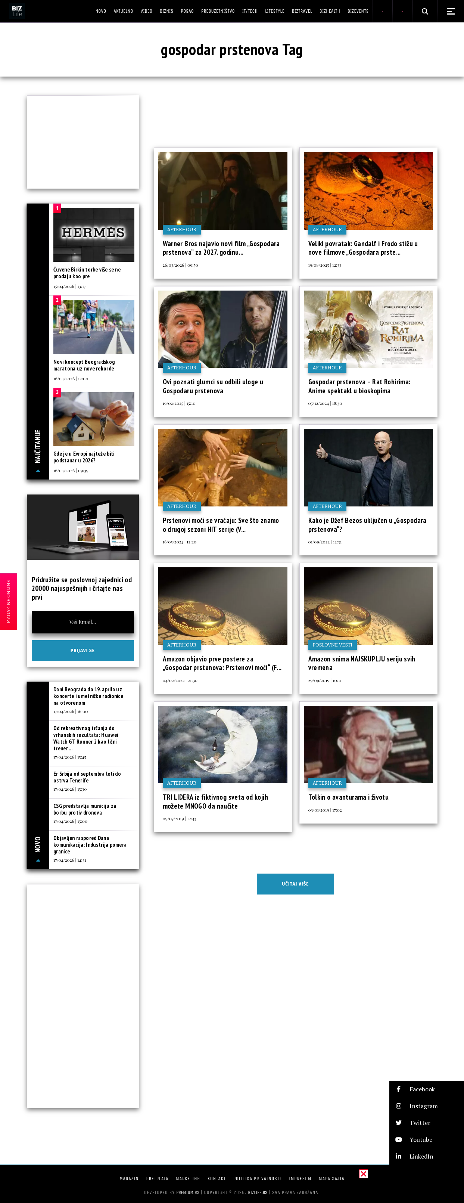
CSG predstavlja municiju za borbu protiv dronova (84, 809)
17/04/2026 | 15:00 (70, 821)
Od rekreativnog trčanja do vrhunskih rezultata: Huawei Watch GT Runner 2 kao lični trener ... (85, 738)
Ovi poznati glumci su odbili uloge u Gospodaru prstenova (213, 386)
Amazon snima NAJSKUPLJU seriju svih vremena (361, 663)
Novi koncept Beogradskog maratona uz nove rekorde (84, 365)
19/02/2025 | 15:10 (179, 403)
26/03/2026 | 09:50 (180, 265)
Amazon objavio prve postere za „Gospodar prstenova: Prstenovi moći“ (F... (222, 663)
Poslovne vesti (332, 645)
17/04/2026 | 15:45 (69, 757)
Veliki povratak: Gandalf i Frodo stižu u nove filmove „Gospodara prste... (363, 248)
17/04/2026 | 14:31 (69, 860)
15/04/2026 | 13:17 (69, 286)
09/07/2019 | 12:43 (179, 818)
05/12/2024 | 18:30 (325, 403)
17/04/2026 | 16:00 (70, 711)
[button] (426, 1089)
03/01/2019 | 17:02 (325, 810)
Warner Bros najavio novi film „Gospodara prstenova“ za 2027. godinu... (221, 248)
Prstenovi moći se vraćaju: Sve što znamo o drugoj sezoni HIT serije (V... (221, 525)
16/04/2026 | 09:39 (70, 470)
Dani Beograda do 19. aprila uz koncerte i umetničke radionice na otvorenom (88, 696)
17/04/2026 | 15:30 (70, 789)
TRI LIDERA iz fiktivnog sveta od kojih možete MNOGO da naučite (215, 801)
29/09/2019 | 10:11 (325, 680)
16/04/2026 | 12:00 (70, 378)
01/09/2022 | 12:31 (325, 542)
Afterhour (181, 229)
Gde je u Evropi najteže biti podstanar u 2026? (83, 457)
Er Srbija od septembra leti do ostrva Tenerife (87, 777)
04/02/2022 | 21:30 (180, 680)
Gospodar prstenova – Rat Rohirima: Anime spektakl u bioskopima (359, 386)
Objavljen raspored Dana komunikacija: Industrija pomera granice (90, 844)
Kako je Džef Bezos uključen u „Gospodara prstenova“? (367, 525)
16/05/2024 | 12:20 (180, 542)
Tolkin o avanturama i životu (348, 797)
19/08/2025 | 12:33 (325, 265)
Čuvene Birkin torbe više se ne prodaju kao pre (87, 273)
